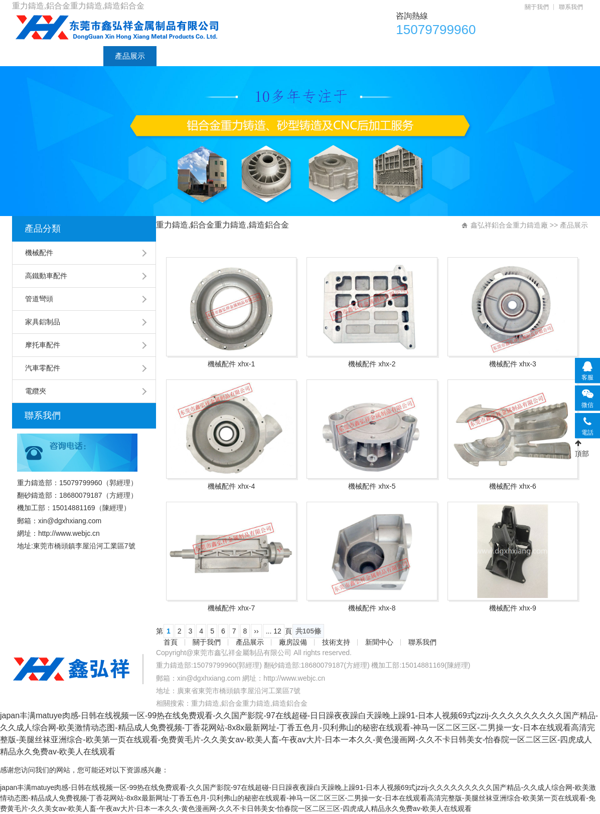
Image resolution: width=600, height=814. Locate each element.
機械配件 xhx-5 (371, 486)
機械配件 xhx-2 (371, 364)
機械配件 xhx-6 (512, 486)
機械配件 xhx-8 (371, 608)
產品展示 (130, 56)
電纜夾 (35, 391)
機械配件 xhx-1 (231, 364)
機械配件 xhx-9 (512, 608)
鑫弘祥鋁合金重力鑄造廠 (509, 225)
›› (256, 631)
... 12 (273, 631)
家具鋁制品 (42, 322)
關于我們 (537, 7)
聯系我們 (571, 7)
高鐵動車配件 (46, 276)
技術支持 (236, 56)
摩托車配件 (42, 345)
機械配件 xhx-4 (231, 486)
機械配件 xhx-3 (512, 364)
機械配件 (39, 253)
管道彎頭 (39, 299)
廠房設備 (183, 56)
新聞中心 (289, 56)
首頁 (31, 56)
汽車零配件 (42, 368)
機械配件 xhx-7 (231, 608)
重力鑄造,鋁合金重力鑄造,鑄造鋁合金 (249, 703)
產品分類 (43, 229)
